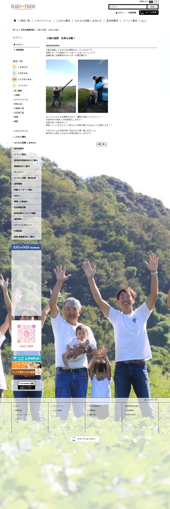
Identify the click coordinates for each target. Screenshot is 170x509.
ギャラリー (19, 172)
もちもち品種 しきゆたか (25, 143)
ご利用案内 (130, 410)
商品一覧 (92, 414)
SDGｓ (17, 196)
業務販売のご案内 (22, 166)
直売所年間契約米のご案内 (26, 160)
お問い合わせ (131, 414)
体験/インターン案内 (23, 190)
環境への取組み (21, 201)
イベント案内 (20, 154)
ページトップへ (152, 400)
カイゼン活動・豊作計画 (25, 178)
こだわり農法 (20, 137)
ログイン (121, 13)
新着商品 (92, 410)
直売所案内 (19, 148)
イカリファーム (21, 131)
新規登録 (132, 13)
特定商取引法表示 (132, 406)
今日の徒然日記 (94, 406)
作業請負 (18, 231)
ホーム (17, 406)
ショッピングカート (22, 414)
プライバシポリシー (23, 225)
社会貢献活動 (20, 207)
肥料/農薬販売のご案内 (24, 237)
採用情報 (18, 184)
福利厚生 (18, 219)
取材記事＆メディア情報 (25, 213)
